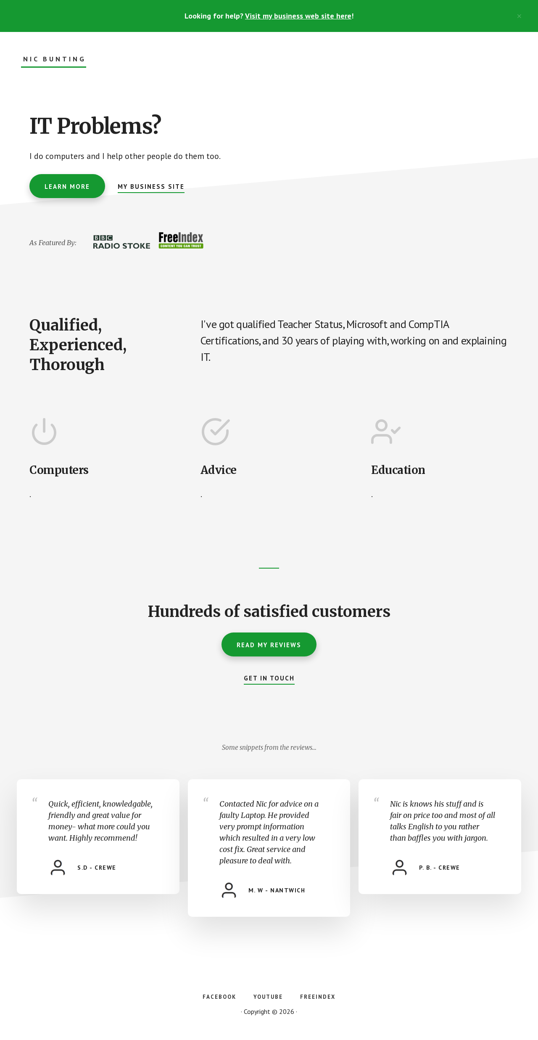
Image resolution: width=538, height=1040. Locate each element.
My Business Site (151, 187)
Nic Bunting (54, 59)
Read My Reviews (269, 645)
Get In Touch (269, 678)
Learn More (67, 187)
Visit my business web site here (298, 16)
